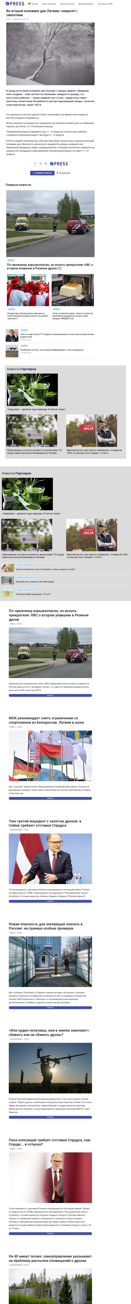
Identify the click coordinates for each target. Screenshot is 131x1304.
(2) (72, 318)
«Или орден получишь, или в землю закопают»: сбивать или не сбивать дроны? (49, 1032)
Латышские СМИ (105, 4)
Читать (50, 695)
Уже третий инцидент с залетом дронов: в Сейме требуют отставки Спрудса (45, 823)
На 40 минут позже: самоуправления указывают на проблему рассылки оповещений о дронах (50, 1258)
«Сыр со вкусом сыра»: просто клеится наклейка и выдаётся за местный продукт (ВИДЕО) (72, 316)
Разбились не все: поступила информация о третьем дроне (51, 350)
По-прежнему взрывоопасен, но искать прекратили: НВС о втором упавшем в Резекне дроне (50, 266)
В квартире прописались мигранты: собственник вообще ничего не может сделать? (28, 316)
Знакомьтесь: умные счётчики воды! (35, 581)
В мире (33, 4)
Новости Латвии (67, 4)
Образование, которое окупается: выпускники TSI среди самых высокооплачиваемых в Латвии (34, 451)
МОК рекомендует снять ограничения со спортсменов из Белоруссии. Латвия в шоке (46, 720)
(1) (60, 268)
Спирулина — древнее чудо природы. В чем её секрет (37, 409)
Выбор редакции (86, 4)
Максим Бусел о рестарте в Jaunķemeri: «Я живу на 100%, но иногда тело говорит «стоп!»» (94, 451)
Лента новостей (49, 4)
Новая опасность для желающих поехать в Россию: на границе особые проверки (46, 926)
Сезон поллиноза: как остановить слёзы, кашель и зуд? (45, 569)
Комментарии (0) (42, 173)
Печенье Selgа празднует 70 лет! (33, 594)
